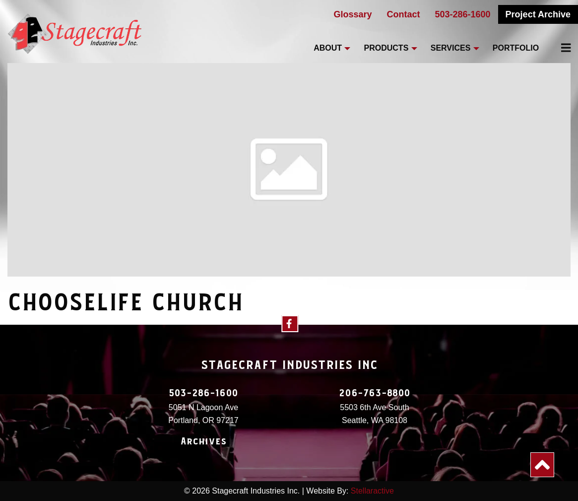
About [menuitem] (328, 48)
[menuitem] (560, 47)
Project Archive (538, 14)
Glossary (352, 14)
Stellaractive (372, 491)
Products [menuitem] (386, 48)
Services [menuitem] (451, 48)
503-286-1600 (463, 14)
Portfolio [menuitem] (516, 48)
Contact (403, 14)
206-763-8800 (374, 393)
